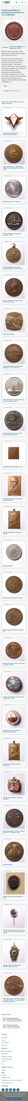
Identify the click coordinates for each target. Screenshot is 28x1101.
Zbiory (3, 1072)
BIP (2, 1064)
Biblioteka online (5, 1077)
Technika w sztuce (14, 90)
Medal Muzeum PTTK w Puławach (11, 201)
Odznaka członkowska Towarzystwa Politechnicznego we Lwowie (12, 965)
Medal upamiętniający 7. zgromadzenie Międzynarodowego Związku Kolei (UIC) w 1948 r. (13, 168)
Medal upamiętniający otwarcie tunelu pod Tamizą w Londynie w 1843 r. (13, 400)
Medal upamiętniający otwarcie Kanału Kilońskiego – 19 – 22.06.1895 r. (12, 367)
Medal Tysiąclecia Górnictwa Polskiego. (13, 598)
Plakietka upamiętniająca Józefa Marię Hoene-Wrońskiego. (13, 499)
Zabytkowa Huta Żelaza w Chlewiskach (11, 1080)
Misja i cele (4, 1045)
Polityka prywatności (6, 1059)
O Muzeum (4, 1037)
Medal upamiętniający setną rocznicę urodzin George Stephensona (12, 434)
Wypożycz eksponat (6, 1051)
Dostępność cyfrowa (6, 1056)
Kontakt (3, 1061)
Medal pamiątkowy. (8, 566)
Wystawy (3, 1070)
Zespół (3, 1040)
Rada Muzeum (5, 1042)
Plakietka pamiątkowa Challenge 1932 (12, 466)
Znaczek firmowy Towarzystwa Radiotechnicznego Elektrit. (11, 133)
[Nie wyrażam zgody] (26, 1096)
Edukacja (3, 1075)
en (22, 2)
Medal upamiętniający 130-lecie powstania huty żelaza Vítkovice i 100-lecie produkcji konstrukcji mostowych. (14, 1000)
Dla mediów (4, 1053)
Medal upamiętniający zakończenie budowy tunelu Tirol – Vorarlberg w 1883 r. (14, 831)
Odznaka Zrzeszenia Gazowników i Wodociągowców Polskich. (11, 731)
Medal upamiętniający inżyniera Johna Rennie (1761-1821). (12, 301)
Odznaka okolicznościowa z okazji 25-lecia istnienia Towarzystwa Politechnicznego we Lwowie (14, 931)
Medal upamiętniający (8, 334)
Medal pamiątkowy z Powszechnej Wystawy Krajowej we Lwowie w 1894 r (13, 267)
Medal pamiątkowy (8, 864)
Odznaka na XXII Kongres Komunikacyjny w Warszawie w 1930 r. (13, 697)
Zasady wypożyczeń (6, 1083)
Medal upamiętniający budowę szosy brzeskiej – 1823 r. (12, 234)
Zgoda (8, 1098)
